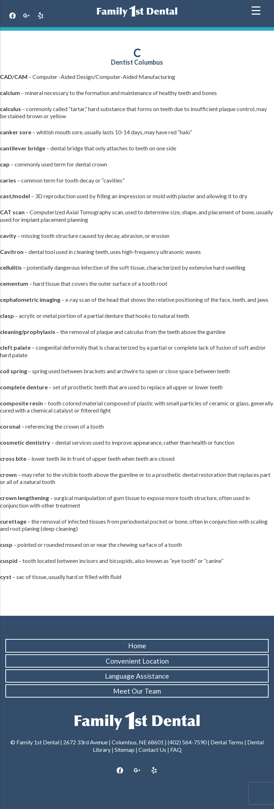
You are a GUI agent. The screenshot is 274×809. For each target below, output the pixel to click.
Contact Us (152, 749)
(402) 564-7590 (187, 742)
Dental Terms (226, 742)
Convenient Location (137, 661)
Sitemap (125, 749)
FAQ (176, 749)
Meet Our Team (137, 691)
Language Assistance (137, 676)
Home (137, 645)
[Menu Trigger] (256, 10)
